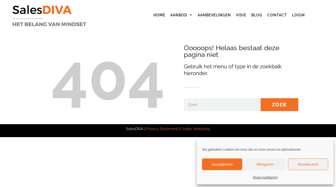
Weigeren (265, 164)
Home (159, 15)
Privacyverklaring (265, 177)
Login (298, 15)
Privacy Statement (162, 129)
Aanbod (181, 15)
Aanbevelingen (214, 15)
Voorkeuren (308, 164)
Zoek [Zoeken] (279, 105)
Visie (241, 15)
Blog (256, 15)
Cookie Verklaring (195, 129)
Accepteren (222, 164)
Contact (277, 15)
